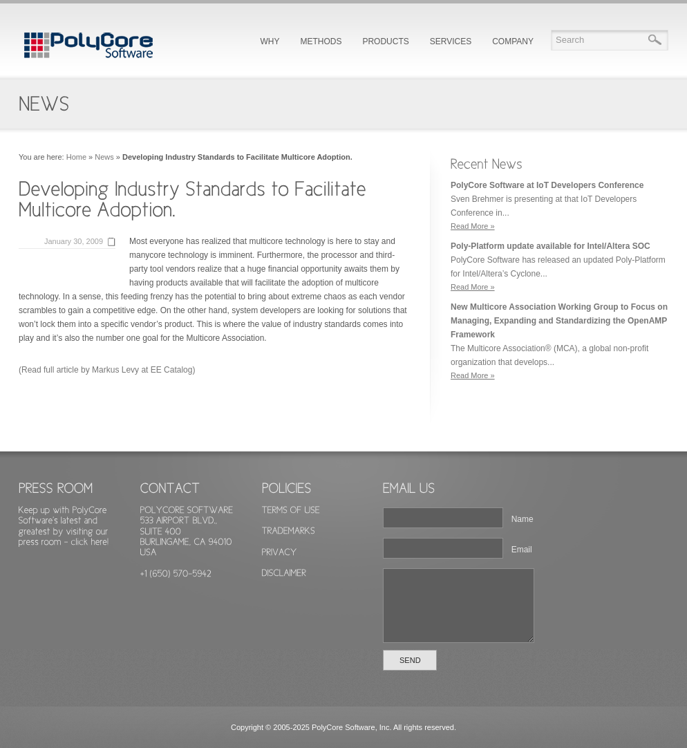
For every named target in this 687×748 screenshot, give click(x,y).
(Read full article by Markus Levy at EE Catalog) (107, 370)
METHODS (320, 41)
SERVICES (450, 41)
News (104, 157)
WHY (269, 41)
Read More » (473, 226)
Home (76, 157)
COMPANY (513, 41)
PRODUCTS (385, 41)
